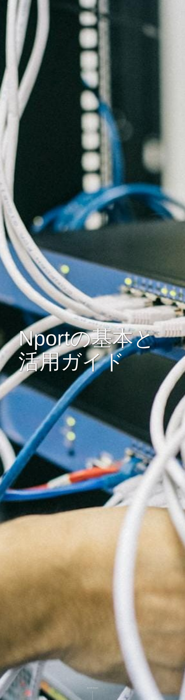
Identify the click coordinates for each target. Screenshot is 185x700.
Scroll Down (92, 688)
